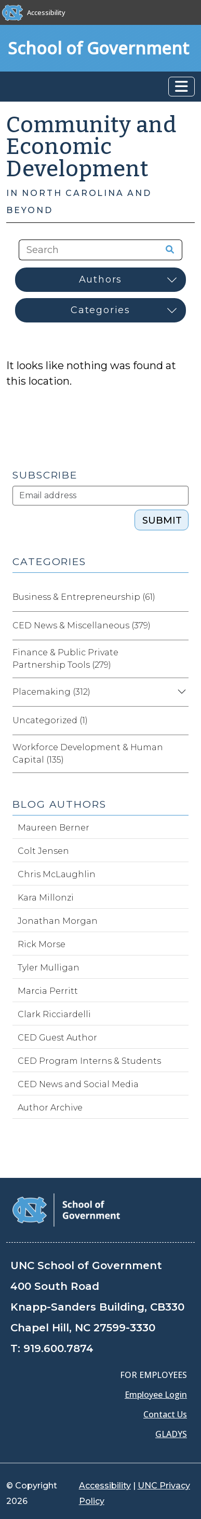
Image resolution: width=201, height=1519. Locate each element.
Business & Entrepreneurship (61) (83, 597)
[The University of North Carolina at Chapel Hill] (12, 12)
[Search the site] (84, 250)
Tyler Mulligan (48, 968)
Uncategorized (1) (50, 720)
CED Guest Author (57, 1038)
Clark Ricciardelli (54, 1014)
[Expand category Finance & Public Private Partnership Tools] (180, 659)
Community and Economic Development (91, 147)
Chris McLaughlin (57, 874)
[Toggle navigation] (181, 86)
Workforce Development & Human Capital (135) (87, 753)
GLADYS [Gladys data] (171, 1434)
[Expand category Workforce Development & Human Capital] (180, 754)
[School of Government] (66, 1209)
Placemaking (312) (51, 692)
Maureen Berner (53, 828)
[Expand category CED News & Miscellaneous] (180, 626)
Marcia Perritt (48, 991)
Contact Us (165, 1414)
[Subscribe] (100, 495)
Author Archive (50, 1108)
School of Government (98, 48)
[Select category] (100, 310)
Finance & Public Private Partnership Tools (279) (65, 659)
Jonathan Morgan (58, 921)
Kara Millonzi (46, 898)
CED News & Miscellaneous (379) (81, 625)
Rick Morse (41, 944)
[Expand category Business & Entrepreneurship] (180, 597)
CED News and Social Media (78, 1084)
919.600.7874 (58, 1348)
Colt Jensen (43, 851)
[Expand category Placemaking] (180, 692)
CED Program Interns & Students (89, 1061)
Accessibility (46, 12)
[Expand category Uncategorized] (180, 721)
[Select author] (100, 280)
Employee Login (156, 1394)
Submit (162, 520)
